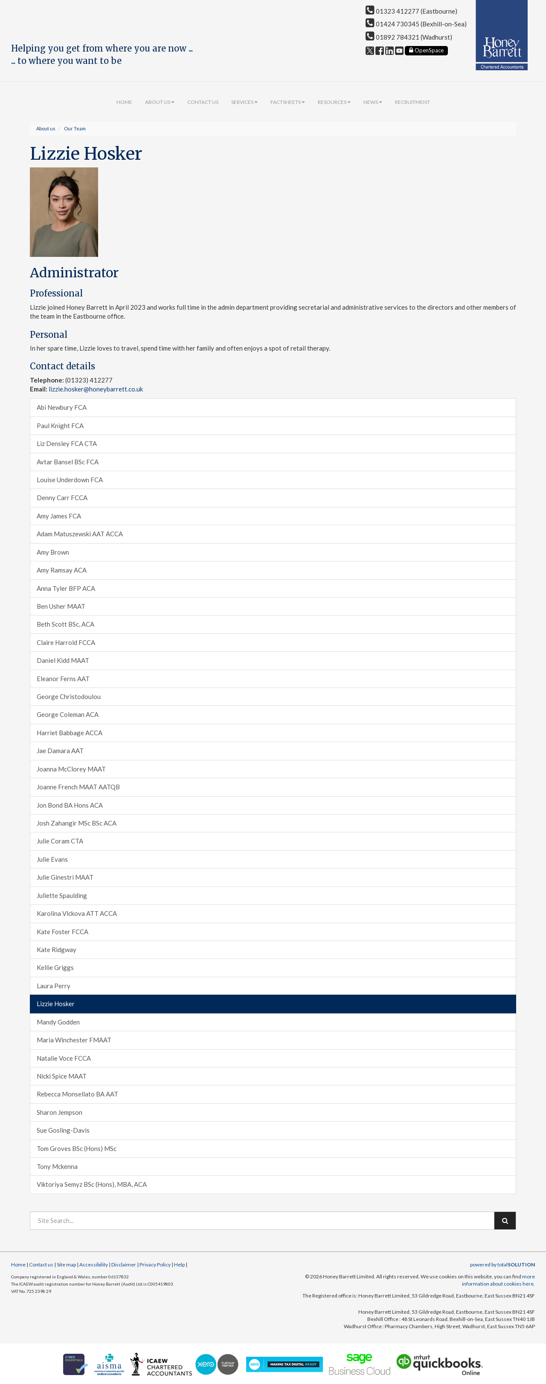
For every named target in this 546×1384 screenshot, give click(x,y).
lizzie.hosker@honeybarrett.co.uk (96, 389)
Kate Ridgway (56, 949)
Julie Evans (52, 859)
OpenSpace (426, 50)
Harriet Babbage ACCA (69, 733)
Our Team (75, 128)
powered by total (502, 1264)
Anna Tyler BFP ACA (66, 588)
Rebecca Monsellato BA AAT (77, 1094)
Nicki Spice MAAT (62, 1076)
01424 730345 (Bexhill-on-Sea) (416, 24)
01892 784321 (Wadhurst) (409, 37)
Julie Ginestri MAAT (65, 877)
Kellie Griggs (55, 967)
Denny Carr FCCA (62, 497)
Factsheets (287, 102)
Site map (66, 1264)
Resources (334, 102)
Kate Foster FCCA (62, 931)
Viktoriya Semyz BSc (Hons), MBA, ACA (92, 1184)
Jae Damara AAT (60, 750)
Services (244, 102)
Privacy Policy (155, 1264)
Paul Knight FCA (60, 425)
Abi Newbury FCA (62, 407)
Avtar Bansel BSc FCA (68, 462)
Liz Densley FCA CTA (67, 443)
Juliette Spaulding (62, 895)
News (372, 102)
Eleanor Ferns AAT (63, 678)
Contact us (202, 102)
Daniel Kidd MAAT (63, 660)
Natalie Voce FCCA (64, 1058)
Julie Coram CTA (60, 841)
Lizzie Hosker (56, 1003)
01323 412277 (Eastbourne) (411, 11)
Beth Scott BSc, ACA (65, 624)
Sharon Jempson (59, 1112)
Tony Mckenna (57, 1166)
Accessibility (93, 1264)
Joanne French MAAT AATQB (78, 787)
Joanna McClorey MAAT (71, 769)
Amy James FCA (59, 516)
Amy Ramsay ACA (62, 570)
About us (159, 102)
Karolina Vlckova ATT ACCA (77, 913)
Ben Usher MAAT (61, 606)
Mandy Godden (58, 1022)
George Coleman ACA (68, 714)
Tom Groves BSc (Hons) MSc (76, 1148)
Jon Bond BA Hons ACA (70, 805)
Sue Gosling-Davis (63, 1130)
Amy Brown (53, 552)
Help (179, 1264)
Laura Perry (53, 986)
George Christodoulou (69, 696)
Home (124, 102)
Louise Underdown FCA (70, 479)
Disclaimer (123, 1264)
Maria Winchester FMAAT (74, 1040)
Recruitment (412, 102)
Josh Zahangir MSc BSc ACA (76, 823)
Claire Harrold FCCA (66, 642)
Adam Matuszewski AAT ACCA (80, 534)
